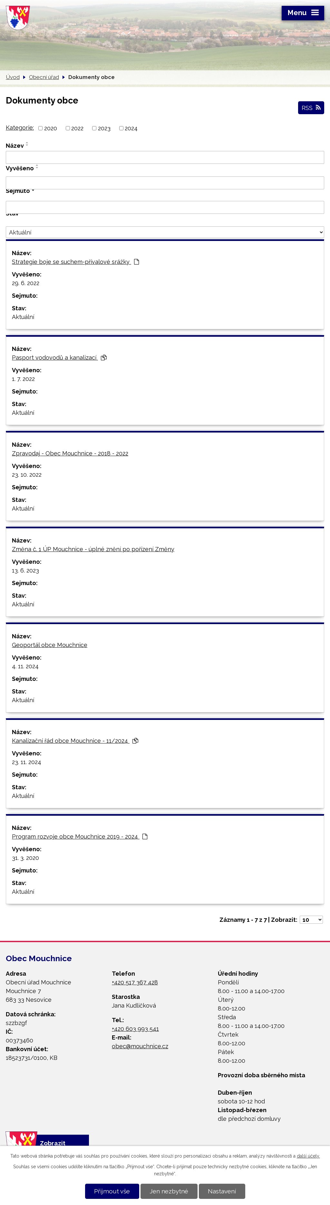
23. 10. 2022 (27, 474)
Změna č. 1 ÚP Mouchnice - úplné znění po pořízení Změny (93, 549)
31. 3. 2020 (25, 857)
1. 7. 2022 (23, 378)
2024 (131, 128)
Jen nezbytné (169, 1191)
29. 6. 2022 (25, 283)
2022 (77, 128)
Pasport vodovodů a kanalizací (59, 357)
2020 (50, 128)
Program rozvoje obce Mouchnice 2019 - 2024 (79, 836)
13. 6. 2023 (25, 570)
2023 (104, 128)
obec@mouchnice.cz (140, 1046)
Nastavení (222, 1191)
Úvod (13, 77)
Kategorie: (20, 127)
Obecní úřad (44, 77)
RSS (311, 107)
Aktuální (23, 317)
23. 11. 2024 (26, 762)
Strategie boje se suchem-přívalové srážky (75, 261)
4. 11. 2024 (25, 666)
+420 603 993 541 (135, 1028)
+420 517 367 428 (135, 982)
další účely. (308, 1156)
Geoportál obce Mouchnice (49, 645)
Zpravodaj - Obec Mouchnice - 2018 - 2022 (70, 453)
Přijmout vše (112, 1191)
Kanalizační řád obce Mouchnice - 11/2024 (75, 740)
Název (15, 145)
